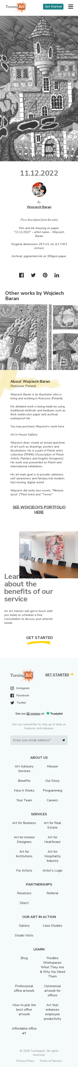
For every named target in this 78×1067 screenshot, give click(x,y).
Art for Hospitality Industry (52, 856)
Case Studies (52, 925)
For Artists (24, 870)
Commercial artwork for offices (52, 991)
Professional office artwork (24, 988)
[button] (70, 6)
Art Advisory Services (24, 768)
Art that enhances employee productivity (52, 1012)
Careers (52, 800)
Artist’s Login (52, 870)
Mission (52, 766)
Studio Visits (24, 935)
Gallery (24, 925)
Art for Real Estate (52, 825)
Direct (24, 903)
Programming (52, 790)
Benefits (24, 780)
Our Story (52, 780)
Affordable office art (24, 1030)
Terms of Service (50, 1061)
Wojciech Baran (39, 207)
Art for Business (24, 823)
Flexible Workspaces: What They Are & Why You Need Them (52, 967)
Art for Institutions (24, 854)
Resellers (24, 893)
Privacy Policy (25, 1061)
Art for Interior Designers (24, 839)
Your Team (24, 800)
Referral (52, 893)
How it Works (24, 790)
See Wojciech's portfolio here (39, 510)
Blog (24, 958)
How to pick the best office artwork (24, 1009)
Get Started (53, 7)
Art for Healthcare (52, 839)
